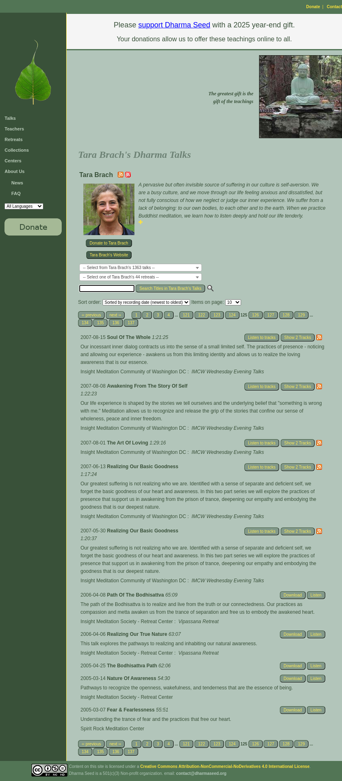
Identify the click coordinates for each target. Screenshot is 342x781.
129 (301, 315)
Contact (334, 6)
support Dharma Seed (174, 25)
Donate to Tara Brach (108, 243)
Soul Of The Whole (129, 337)
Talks (10, 118)
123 (216, 315)
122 (201, 315)
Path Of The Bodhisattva (136, 595)
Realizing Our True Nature (138, 634)
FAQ (16, 193)
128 (286, 315)
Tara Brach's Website (109, 255)
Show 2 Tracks (297, 337)
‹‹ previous (91, 315)
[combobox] (140, 268)
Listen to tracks (261, 337)
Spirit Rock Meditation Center (112, 729)
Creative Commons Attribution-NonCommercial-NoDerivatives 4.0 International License (224, 766)
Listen (316, 595)
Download (293, 595)
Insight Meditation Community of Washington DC (133, 372)
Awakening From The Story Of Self (147, 386)
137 (130, 323)
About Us (14, 171)
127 (270, 315)
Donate (313, 6)
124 (232, 315)
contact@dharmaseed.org (201, 773)
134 (85, 323)
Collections (16, 150)
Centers (12, 160)
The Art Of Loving (128, 443)
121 (186, 315)
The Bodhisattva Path (133, 666)
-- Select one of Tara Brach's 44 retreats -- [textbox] (121, 277)
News (17, 182)
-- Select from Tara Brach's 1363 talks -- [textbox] (119, 267)
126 (255, 315)
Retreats (13, 139)
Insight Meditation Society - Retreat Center (126, 621)
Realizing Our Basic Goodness (143, 466)
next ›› (115, 315)
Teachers (14, 128)
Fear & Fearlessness (131, 710)
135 (100, 323)
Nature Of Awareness (132, 678)
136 (115, 323)
